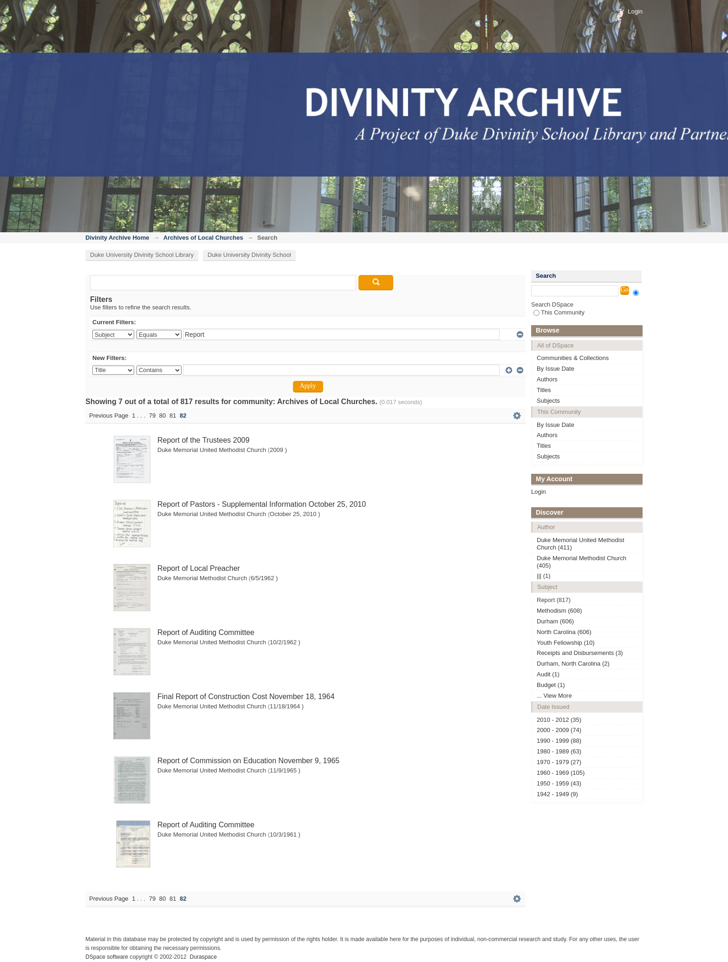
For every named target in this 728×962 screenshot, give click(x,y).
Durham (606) (555, 621)
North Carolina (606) (564, 631)
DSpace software (106, 957)
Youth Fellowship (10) (566, 642)
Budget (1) (551, 684)
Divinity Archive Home (117, 237)
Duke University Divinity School (249, 254)
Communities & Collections (573, 357)
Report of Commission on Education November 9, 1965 (248, 761)
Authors (547, 379)
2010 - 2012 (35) (559, 719)
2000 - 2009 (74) (559, 729)
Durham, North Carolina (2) (573, 663)
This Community (559, 312)
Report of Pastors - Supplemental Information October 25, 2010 (261, 504)
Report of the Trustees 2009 (203, 440)
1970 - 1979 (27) (559, 762)
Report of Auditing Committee (205, 632)
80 (162, 415)
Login (635, 11)
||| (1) (544, 575)
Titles (544, 389)
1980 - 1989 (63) (559, 751)
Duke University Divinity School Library (142, 254)
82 (183, 415)
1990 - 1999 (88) (559, 740)
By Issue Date (555, 368)
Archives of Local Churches (203, 237)
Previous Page (109, 415)
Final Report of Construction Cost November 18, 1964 (246, 696)
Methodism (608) (559, 610)
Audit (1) (548, 674)
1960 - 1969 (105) (561, 772)
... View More (554, 695)
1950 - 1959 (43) (559, 783)
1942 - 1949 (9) (557, 794)
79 (152, 415)
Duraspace (202, 957)
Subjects (548, 400)
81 (172, 415)
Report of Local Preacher (198, 568)
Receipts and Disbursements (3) (580, 652)
